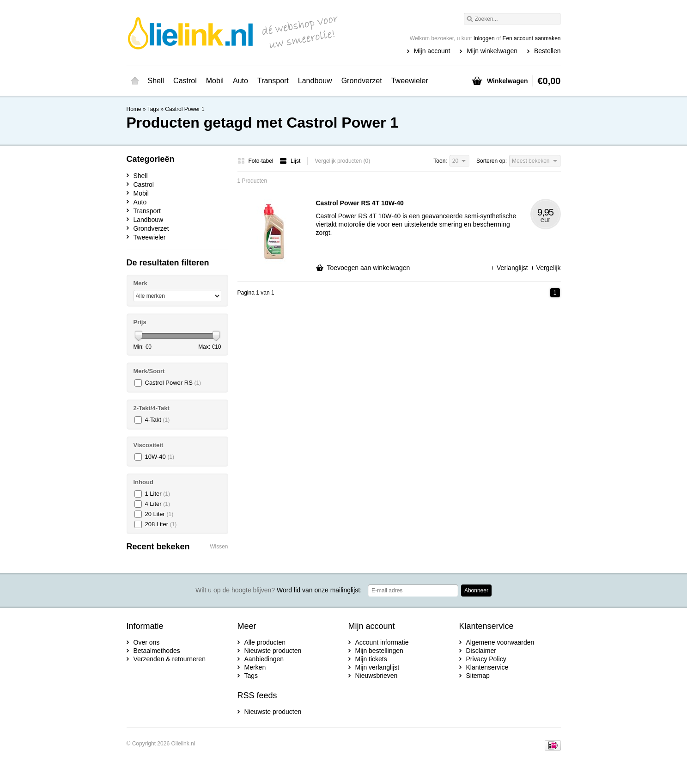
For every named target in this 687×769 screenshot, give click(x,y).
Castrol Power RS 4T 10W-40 (360, 203)
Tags (153, 109)
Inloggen (484, 38)
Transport (273, 81)
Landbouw (315, 81)
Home (135, 81)
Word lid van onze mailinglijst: (278, 590)
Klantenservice (487, 667)
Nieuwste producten (273, 650)
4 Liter (157, 503)
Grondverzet (361, 81)
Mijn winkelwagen (492, 51)
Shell (156, 81)
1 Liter (157, 493)
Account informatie (382, 642)
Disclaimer (481, 650)
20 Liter (159, 514)
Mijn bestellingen (379, 650)
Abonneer (476, 590)
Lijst (290, 161)
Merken (255, 667)
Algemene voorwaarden (500, 642)
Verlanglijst (510, 267)
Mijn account (432, 51)
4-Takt (157, 419)
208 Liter (161, 524)
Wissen (219, 546)
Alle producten (265, 642)
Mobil (215, 81)
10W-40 (160, 456)
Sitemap (478, 675)
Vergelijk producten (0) (342, 161)
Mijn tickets (371, 659)
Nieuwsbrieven (376, 675)
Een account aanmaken (531, 38)
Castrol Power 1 (184, 109)
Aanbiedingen (264, 659)
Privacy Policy (486, 659)
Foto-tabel (256, 161)
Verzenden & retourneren (170, 659)
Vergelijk (545, 267)
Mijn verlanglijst (377, 667)
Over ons (147, 642)
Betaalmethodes (157, 650)
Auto (240, 81)
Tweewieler (409, 81)
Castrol (185, 81)
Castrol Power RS (173, 382)
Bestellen (547, 51)
